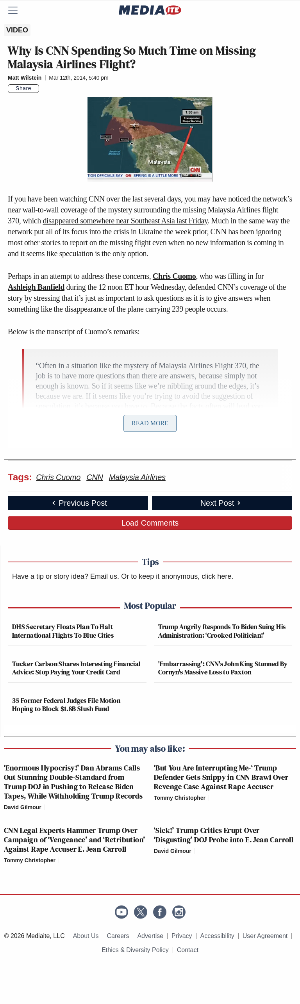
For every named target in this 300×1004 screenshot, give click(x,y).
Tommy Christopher (179, 798)
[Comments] (44, 88)
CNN (94, 477)
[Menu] (17, 10)
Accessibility (217, 936)
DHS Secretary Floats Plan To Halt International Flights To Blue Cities (63, 631)
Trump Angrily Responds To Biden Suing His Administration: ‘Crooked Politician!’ (222, 631)
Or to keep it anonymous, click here (176, 576)
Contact (187, 950)
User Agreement (265, 936)
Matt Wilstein (24, 78)
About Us (86, 936)
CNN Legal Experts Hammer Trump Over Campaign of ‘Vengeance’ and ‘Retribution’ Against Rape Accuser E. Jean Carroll (74, 839)
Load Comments (150, 523)
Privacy (181, 936)
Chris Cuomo (174, 276)
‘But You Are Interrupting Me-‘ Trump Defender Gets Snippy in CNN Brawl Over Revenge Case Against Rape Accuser (221, 777)
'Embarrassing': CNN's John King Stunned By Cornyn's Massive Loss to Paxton (223, 668)
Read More (150, 423)
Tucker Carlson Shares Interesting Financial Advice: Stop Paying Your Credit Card (76, 668)
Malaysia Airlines (137, 477)
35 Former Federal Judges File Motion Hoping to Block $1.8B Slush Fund (66, 704)
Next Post (221, 503)
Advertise (150, 936)
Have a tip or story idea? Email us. (65, 576)
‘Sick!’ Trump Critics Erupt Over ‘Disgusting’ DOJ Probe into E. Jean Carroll (223, 835)
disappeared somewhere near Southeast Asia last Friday (125, 220)
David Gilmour (22, 807)
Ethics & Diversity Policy (135, 950)
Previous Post (79, 503)
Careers (118, 936)
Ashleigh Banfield (36, 287)
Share (23, 88)
